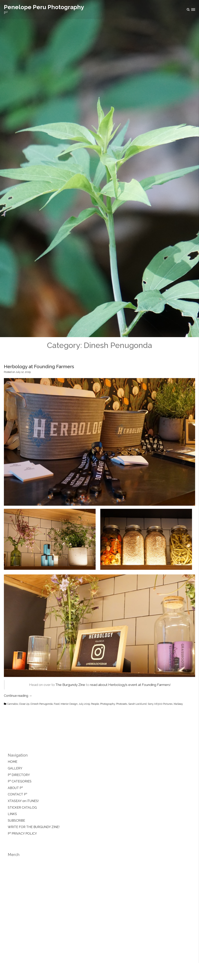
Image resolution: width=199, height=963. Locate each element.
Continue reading (18, 696)
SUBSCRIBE (16, 820)
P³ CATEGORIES (19, 781)
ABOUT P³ (15, 788)
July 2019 (84, 703)
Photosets (121, 703)
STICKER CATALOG (22, 807)
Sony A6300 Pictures (160, 703)
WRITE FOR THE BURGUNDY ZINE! (33, 827)
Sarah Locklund (137, 703)
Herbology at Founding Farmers (39, 366)
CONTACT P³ (17, 794)
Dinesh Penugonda (42, 703)
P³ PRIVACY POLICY (22, 833)
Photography (107, 703)
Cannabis (12, 703)
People (95, 703)
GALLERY (15, 768)
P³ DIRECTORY (19, 775)
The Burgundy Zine (70, 685)
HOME (12, 762)
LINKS (12, 814)
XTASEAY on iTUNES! (23, 801)
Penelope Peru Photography (44, 7)
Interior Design (69, 703)
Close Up (24, 703)
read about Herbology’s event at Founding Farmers (130, 685)
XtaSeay (178, 703)
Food (56, 703)
